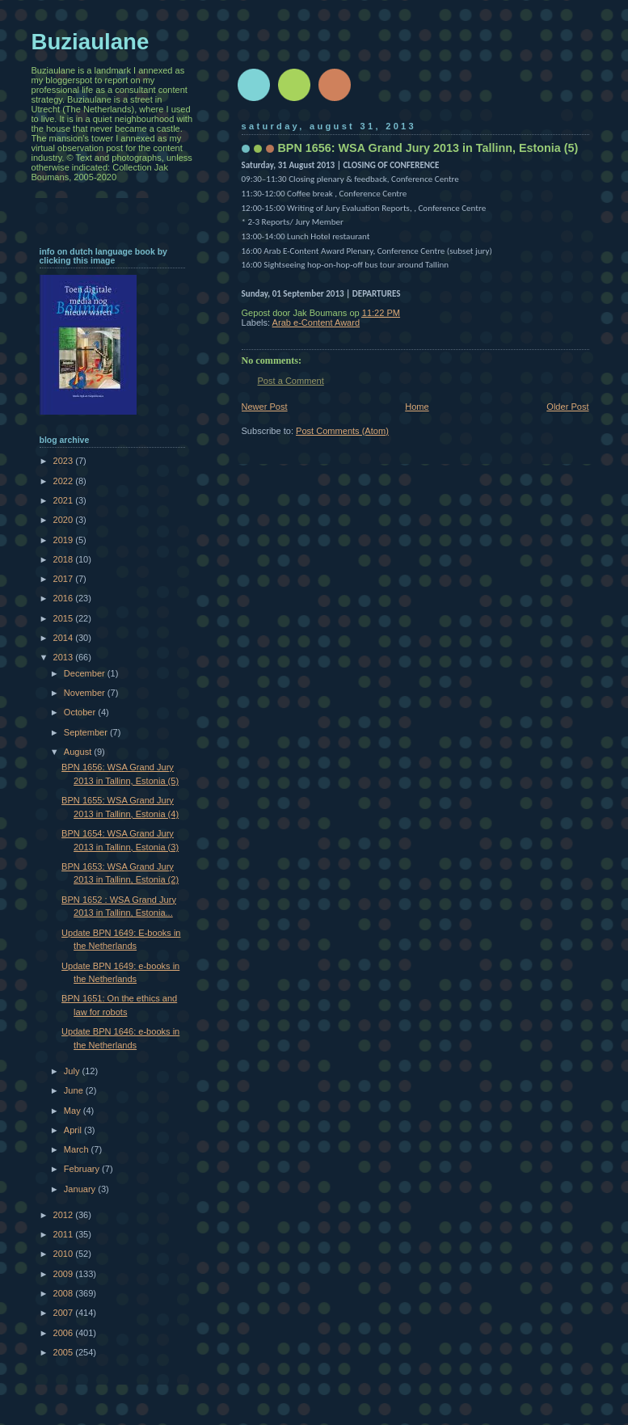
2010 (64, 1253)
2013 (64, 657)
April (74, 1130)
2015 (64, 618)
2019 (64, 540)
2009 (64, 1274)
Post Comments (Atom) (342, 431)
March (77, 1149)
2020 (64, 520)
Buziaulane (91, 41)
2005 (64, 1352)
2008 (64, 1293)
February (83, 1169)
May (73, 1110)
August (79, 752)
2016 (64, 598)
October (81, 712)
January (81, 1189)
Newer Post (265, 406)
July (73, 1071)
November (85, 693)
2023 (64, 461)
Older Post (567, 406)
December (85, 673)
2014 (64, 638)
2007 (64, 1312)
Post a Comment (291, 381)
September (87, 732)
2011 (64, 1234)
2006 (64, 1333)
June (75, 1090)
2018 (64, 559)
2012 (64, 1215)
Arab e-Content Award (316, 322)
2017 (64, 579)
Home (416, 406)
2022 (64, 481)
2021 (64, 500)
